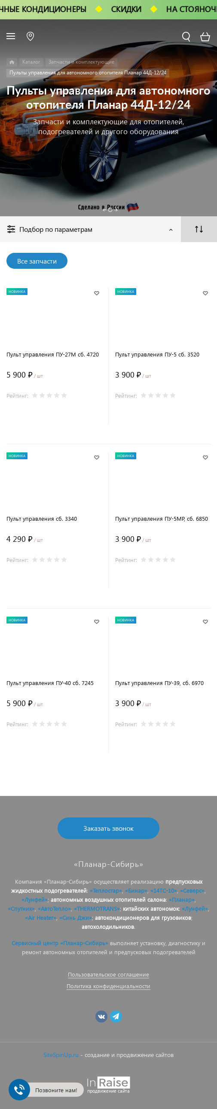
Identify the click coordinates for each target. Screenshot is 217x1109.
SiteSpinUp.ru (61, 1055)
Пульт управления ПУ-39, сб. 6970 (159, 682)
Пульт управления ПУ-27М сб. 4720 (52, 354)
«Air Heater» (40, 917)
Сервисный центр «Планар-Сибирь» (60, 942)
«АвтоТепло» (54, 908)
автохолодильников (108, 926)
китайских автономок (151, 908)
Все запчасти (37, 260)
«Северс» (192, 890)
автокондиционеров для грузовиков (143, 917)
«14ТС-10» (163, 890)
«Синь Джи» (75, 917)
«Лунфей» (34, 899)
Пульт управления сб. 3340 (41, 518)
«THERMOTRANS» (97, 908)
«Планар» (182, 899)
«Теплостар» (106, 890)
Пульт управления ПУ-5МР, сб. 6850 (161, 518)
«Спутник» (21, 908)
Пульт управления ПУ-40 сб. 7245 (50, 682)
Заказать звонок (108, 828)
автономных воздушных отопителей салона (108, 899)
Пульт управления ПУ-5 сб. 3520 (157, 354)
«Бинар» (136, 890)
